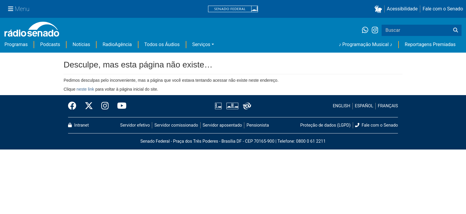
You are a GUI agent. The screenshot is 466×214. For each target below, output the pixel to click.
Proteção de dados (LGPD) (325, 125)
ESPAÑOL (364, 105)
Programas (16, 44)
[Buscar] (456, 30)
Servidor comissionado (176, 125)
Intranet (78, 125)
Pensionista (258, 125)
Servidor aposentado (222, 125)
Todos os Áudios (162, 44)
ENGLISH (341, 105)
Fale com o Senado (443, 9)
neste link (85, 89)
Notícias (81, 44)
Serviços (201, 44)
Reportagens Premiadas (430, 44)
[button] (379, 9)
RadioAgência (117, 44)
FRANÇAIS (388, 105)
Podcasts (50, 44)
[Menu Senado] (18, 9)
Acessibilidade (402, 9)
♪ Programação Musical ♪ (365, 44)
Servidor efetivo (135, 125)
